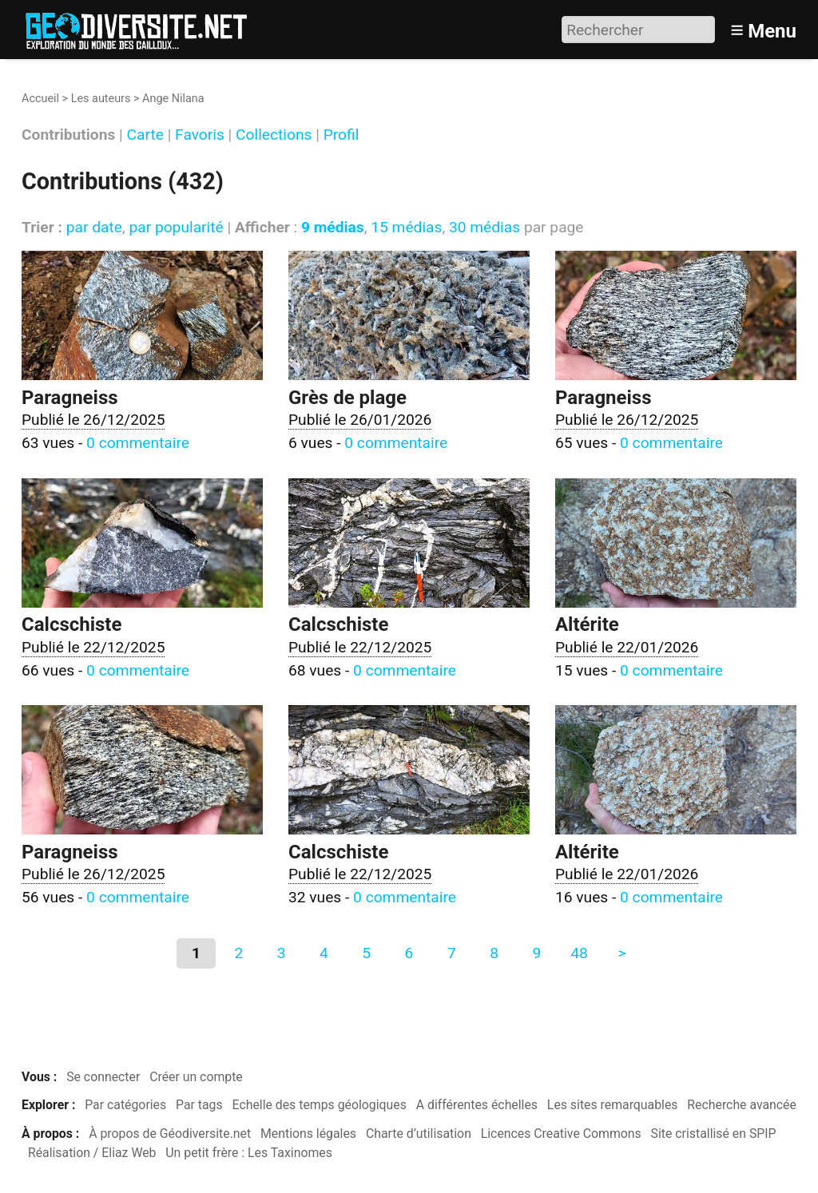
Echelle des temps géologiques (319, 1104)
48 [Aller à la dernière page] (579, 953)
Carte (145, 135)
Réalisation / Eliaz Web (92, 1152)
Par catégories (125, 1104)
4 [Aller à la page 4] (324, 953)
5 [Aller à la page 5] (366, 953)
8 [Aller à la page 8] (494, 953)
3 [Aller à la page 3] (281, 953)
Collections (274, 135)
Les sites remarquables (612, 1104)
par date (94, 227)
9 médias (332, 227)
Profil (341, 135)
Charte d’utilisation (418, 1133)
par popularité (176, 227)
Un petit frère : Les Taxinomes (248, 1152)
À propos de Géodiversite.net (170, 1133)
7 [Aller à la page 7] (451, 953)
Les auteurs (101, 98)
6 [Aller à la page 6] (409, 953)
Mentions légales (308, 1133)
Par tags (199, 1104)
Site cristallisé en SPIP (713, 1133)
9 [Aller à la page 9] (536, 953)
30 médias (484, 227)
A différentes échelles (477, 1104)
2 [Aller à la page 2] (238, 953)
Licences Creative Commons (561, 1133)
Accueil (40, 98)
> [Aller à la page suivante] (621, 953)
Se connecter (103, 1076)
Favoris (199, 135)
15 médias (406, 227)
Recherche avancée (741, 1104)
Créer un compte (196, 1076)
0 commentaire (137, 443)
